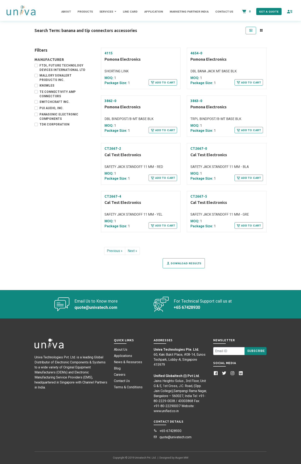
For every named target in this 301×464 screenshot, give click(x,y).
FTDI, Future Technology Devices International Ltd (62, 68)
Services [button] (106, 11)
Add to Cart (162, 82)
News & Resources (128, 362)
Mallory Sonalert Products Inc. (56, 78)
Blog (117, 368)
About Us (120, 350)
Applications (123, 356)
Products (85, 11)
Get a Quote (269, 11)
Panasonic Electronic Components (59, 116)
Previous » (114, 251)
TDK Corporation (55, 124)
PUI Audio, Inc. (52, 108)
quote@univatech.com (172, 437)
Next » (132, 251)
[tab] (251, 30)
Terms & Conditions (128, 387)
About (66, 11)
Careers (119, 375)
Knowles (47, 85)
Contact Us (224, 11)
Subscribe (256, 351)
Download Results (183, 263)
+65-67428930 (167, 431)
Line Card (130, 11)
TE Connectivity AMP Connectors (58, 94)
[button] (290, 11)
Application (153, 11)
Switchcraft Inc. (55, 102)
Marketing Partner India (189, 11)
